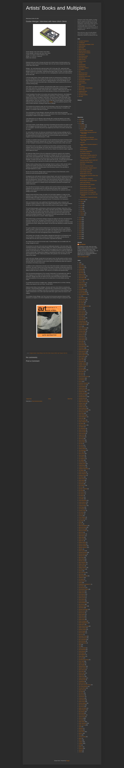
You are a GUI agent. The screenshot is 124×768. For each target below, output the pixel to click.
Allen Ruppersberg (83, 279)
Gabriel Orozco (82, 388)
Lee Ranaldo (81, 508)
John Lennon (81, 453)
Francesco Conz (82, 384)
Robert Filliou (82, 619)
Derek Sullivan (82, 356)
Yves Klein (81, 720)
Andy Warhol (81, 284)
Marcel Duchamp (82, 527)
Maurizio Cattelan (82, 545)
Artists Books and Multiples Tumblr (86, 44)
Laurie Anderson (82, 502)
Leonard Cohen (82, 510)
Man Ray (81, 524)
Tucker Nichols (82, 699)
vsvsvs (80, 751)
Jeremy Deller (82, 441)
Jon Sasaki (81, 460)
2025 (80, 121)
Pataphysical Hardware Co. (85, 584)
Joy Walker (81, 470)
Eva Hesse (81, 374)
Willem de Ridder (82, 708)
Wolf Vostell (82, 164)
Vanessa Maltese (82, 703)
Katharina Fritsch (82, 475)
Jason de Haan (82, 433)
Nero (80, 71)
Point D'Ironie (82, 601)
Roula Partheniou (82, 83)
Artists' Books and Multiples (56, 8)
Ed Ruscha (81, 368)
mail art (80, 740)
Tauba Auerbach (82, 678)
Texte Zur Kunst (82, 93)
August (82, 201)
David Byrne (81, 348)
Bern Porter (81, 304)
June (81, 205)
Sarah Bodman (82, 651)
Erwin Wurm (81, 371)
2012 (80, 238)
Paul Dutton (81, 585)
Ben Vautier (81, 302)
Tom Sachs (81, 693)
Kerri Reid (81, 490)
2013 (80, 236)
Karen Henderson (82, 473)
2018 (80, 227)
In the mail (82, 142)
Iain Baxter (81, 423)
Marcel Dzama (82, 529)
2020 (80, 223)
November (82, 127)
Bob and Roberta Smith (84, 306)
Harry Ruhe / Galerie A (84, 67)
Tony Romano (82, 696)
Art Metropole (82, 42)
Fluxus (80, 381)
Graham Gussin (82, 403)
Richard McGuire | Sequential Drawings (88, 197)
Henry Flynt (81, 418)
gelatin (80, 738)
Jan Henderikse (82, 428)
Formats (80, 62)
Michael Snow (82, 555)
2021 (80, 221)
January (82, 215)
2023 (80, 217)
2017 (80, 228)
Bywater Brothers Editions (84, 51)
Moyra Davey (82, 565)
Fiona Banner (82, 378)
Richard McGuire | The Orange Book (88, 192)
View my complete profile (83, 256)
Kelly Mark (81, 483)
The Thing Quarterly (83, 94)
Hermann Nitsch (82, 420)
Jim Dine (81, 443)
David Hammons (82, 351)
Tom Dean (81, 691)
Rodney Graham (83, 149)
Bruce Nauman (82, 312)
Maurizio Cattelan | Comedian (86, 130)
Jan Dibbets (81, 426)
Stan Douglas (82, 664)
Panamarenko (82, 580)
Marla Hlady (81, 537)
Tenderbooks (81, 681)
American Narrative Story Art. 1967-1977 (89, 160)
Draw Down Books (83, 57)
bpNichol (81, 733)
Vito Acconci (81, 706)
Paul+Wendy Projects (83, 589)
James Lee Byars (82, 425)
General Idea (81, 391)
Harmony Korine (82, 411)
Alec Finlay (81, 272)
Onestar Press (82, 78)
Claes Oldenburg (82, 327)
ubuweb (80, 750)
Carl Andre (81, 316)
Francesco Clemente (83, 383)
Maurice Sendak (82, 544)
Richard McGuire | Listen (85, 186)
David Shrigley (82, 353)
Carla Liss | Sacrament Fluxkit (86, 166)
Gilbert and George (83, 401)
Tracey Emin (81, 698)
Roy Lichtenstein (82, 639)
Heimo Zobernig (82, 415)
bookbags (81, 730)
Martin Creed (81, 539)
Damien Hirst (81, 334)
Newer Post (28, 398)
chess (80, 735)
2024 (80, 123)
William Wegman (82, 709)
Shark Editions (82, 656)
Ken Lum (81, 487)
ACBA (80, 264)
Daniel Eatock (82, 338)
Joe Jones (81, 445)
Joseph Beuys (82, 465)
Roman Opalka (82, 631)
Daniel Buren (81, 336)
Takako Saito (81, 676)
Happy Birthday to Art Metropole (87, 137)
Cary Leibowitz (82, 317)
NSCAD (80, 570)
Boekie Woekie (82, 46)
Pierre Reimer (82, 599)
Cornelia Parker (82, 331)
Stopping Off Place (83, 91)
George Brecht (82, 395)
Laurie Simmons (82, 503)
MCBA (80, 522)
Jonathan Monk (82, 463)
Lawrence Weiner (82, 505)
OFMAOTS (81, 577)
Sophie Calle (81, 663)
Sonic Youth (81, 661)
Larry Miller (81, 498)
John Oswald (81, 455)
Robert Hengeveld (83, 621)
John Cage (81, 451)
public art (81, 746)
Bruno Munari (82, 314)
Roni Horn (81, 634)
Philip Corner (81, 592)
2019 (80, 225)
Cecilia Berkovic (82, 321)
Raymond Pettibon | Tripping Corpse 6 (88, 168)
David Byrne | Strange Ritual (86, 162)
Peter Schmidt (82, 591)
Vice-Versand (82, 704)
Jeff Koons (81, 438)
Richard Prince (82, 611)
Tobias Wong (81, 689)
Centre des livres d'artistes (84, 52)
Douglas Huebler (82, 364)
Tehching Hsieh (82, 679)
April (81, 209)
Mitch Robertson (82, 562)
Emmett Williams (82, 369)
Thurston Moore (82, 688)
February (82, 213)
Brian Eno (81, 309)
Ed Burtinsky (81, 366)
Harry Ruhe (81, 413)
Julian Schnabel (82, 472)
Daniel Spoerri (82, 339)
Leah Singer (81, 507)
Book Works (81, 47)
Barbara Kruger (82, 299)
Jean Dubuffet (82, 436)
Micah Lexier (81, 550)
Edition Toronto (82, 59)
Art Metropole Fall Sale (85, 153)
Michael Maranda (82, 554)
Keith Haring (81, 480)
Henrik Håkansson (83, 416)
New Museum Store (83, 73)
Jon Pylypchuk (82, 458)
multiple (80, 741)
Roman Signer (82, 632)
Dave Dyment (82, 54)
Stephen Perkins (82, 668)
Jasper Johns (82, 435)
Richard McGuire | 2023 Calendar (87, 184)
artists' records (82, 725)
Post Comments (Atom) (37, 401)
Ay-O (80, 296)
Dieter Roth (81, 359)
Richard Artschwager (83, 609)
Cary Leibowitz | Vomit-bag (86, 169)
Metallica (81, 549)
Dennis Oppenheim (83, 354)
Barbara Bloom (82, 297)
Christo (80, 326)
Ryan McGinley (82, 641)
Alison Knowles (82, 276)
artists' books (82, 721)
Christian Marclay (82, 324)
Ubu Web (81, 96)
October (82, 128)
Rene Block (81, 607)
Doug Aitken (81, 361)
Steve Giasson (82, 669)
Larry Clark (81, 497)
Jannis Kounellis (82, 431)
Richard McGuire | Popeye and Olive (88, 188)
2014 (80, 234)
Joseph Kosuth (82, 467)
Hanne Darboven (82, 408)
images (51, 101)
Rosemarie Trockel (83, 636)
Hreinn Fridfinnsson (83, 421)
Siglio (80, 84)
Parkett (80, 582)
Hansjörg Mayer (82, 66)
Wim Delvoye (82, 711)
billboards (81, 728)
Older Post (70, 398)
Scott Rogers (81, 653)
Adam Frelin (81, 266)
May (81, 207)
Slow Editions (82, 86)
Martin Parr (81, 540)
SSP (80, 646)
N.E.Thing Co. (82, 569)
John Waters (81, 456)
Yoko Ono (65, 353)
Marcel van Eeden (83, 530)
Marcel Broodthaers (83, 525)
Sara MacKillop (82, 649)
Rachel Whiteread (83, 602)
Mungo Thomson (82, 567)
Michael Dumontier (83, 552)
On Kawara (81, 579)
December (82, 125)
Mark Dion (81, 532)
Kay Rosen (81, 477)
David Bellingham (82, 346)
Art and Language (83, 292)
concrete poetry (82, 736)
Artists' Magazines (83, 294)
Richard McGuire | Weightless (86, 178)
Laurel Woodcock (82, 500)
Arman (80, 287)
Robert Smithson (82, 627)
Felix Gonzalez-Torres (83, 376)
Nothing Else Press (83, 74)
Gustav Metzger (40, 353)
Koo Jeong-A (81, 493)
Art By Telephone (83, 147)
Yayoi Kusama (82, 716)
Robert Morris (82, 624)
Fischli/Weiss (82, 379)
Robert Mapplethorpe (83, 622)
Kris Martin (81, 495)
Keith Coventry (82, 478)
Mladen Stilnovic (82, 564)
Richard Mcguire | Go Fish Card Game (88, 180)
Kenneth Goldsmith (83, 488)
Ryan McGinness (82, 643)
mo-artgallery (82, 69)
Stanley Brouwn (82, 666)
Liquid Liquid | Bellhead (85, 182)
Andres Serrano (82, 282)
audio (80, 726)
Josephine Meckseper (83, 468)
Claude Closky (82, 329)
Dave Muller (81, 343)
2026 (80, 119)
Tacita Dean (81, 674)
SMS (80, 644)
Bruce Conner (82, 311)
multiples (81, 743)
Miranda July (81, 560)
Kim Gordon (81, 492)
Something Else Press (83, 659)
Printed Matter (82, 81)
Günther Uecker (82, 406)
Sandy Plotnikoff (82, 648)
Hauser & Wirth (54, 353)
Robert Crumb (82, 617)
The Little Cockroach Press (85, 684)
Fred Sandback (82, 386)
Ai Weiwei (81, 269)
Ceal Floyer (81, 319)
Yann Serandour (82, 714)
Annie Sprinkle (82, 286)
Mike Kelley (81, 557)
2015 (80, 232)
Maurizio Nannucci (83, 547)
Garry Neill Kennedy (83, 390)
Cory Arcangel (82, 333)
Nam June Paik (82, 572)
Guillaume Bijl (82, 405)
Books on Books (82, 49)
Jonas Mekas (82, 462)
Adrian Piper (81, 267)
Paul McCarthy (82, 587)
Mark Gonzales (82, 534)
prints (80, 745)
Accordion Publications (84, 41)
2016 (80, 230)
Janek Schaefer (82, 430)
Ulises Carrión (82, 701)
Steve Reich (81, 671)
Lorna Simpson (82, 517)
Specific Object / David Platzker (85, 88)
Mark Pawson (82, 535)
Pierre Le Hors (82, 597)
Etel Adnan (81, 373)
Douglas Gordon (33, 353)
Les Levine (81, 512)
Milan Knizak (81, 559)
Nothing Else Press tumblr (84, 76)
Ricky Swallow (82, 614)
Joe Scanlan (81, 446)
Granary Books (82, 64)
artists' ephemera (82, 723)
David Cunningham (83, 349)
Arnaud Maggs (82, 289)
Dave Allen (81, 341)
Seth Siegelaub (82, 654)
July (81, 203)
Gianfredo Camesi (83, 400)
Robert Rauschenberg (83, 626)
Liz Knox (81, 515)
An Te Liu (81, 281)
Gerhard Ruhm (82, 398)
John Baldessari (82, 450)
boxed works (81, 731)
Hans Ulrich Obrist (47, 353)
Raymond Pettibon (83, 606)
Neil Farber (81, 574)
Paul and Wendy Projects (84, 79)
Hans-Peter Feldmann (83, 410)
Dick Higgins (81, 358)
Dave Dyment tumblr (83, 56)
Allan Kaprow (82, 277)
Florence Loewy (82, 61)
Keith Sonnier (82, 482)
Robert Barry (81, 616)
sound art (81, 748)
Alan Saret (81, 271)
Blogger (68, 760)
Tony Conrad (81, 694)
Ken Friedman (82, 485)
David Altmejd (82, 344)
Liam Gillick (81, 514)
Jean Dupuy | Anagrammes (86, 151)
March (81, 211)
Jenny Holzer (82, 440)
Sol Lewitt (81, 658)
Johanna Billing (82, 448)
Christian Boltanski (83, 322)
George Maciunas (83, 396)
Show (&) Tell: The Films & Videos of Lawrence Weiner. (88, 158)
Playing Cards (83, 135)
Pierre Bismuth (82, 596)
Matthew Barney (82, 542)
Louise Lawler (82, 519)
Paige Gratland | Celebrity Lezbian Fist (88, 155)
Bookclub (81, 307)
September (82, 199)
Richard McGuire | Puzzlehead (86, 190)
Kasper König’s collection (85, 171)
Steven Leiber (82, 89)
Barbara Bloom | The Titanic (86, 173)
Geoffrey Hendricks (83, 393)
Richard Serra (82, 612)
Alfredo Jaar (81, 274)
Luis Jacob (81, 520)
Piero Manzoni (82, 594)
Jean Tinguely (60, 353)
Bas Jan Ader (82, 301)
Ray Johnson (82, 604)
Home (49, 398)
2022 (80, 219)
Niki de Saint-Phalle (83, 575)
